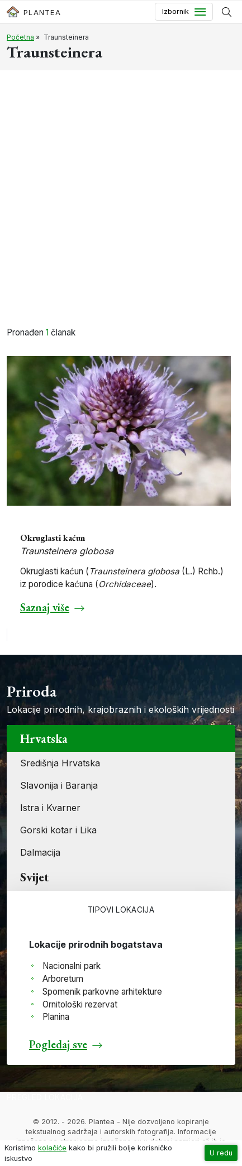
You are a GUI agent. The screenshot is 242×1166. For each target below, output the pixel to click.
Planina (55, 1016)
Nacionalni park (71, 966)
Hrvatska (44, 738)
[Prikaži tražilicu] (226, 12)
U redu (221, 1153)
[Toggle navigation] (184, 12)
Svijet (34, 877)
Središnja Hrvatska (60, 763)
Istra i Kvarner (50, 807)
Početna (20, 37)
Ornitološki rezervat (79, 1004)
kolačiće (52, 1148)
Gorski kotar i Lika (58, 830)
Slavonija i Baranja (59, 785)
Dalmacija (40, 852)
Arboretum (62, 978)
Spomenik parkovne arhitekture (102, 991)
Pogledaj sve (58, 1044)
